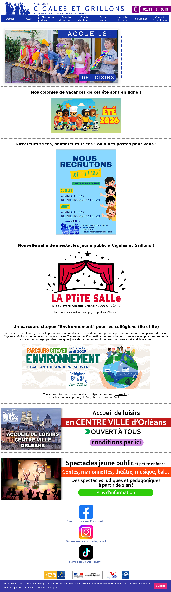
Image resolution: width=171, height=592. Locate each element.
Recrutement (141, 18)
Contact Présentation (160, 18)
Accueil (10, 18)
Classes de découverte (47, 18)
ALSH (29, 18)
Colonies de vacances (66, 18)
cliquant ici (121, 394)
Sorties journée (103, 18)
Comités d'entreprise (85, 18)
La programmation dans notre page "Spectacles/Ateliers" (86, 312)
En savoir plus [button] (50, 587)
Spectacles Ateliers (122, 18)
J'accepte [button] (160, 586)
